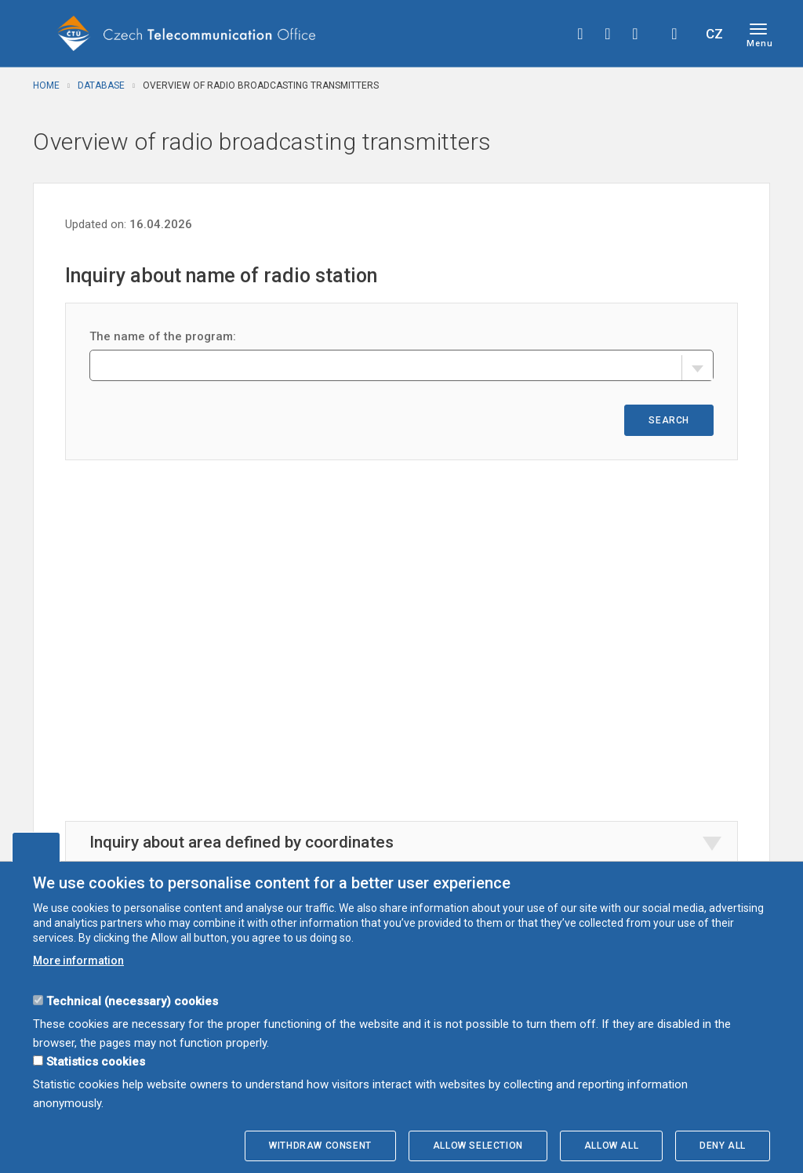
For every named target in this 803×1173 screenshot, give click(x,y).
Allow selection (478, 1145)
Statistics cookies (95, 1062)
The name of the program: (162, 336)
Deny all (722, 1145)
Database (101, 85)
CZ (714, 34)
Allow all (611, 1145)
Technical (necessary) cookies (132, 1001)
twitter (608, 34)
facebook (580, 34)
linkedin (635, 34)
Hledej (674, 34)
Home (46, 85)
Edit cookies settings (36, 847)
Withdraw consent (320, 1145)
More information (78, 960)
